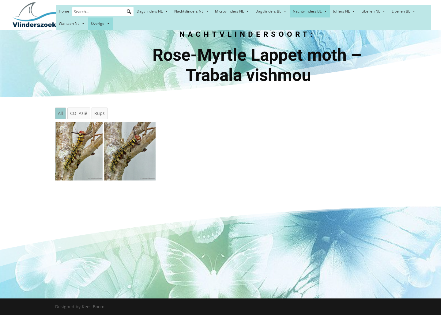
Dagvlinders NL (152, 11)
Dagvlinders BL (271, 11)
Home (64, 11)
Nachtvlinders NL (191, 11)
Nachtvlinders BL (310, 11)
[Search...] (103, 11)
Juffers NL (344, 11)
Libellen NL (373, 11)
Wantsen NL (72, 23)
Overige (100, 23)
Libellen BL (404, 11)
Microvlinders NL (232, 11)
